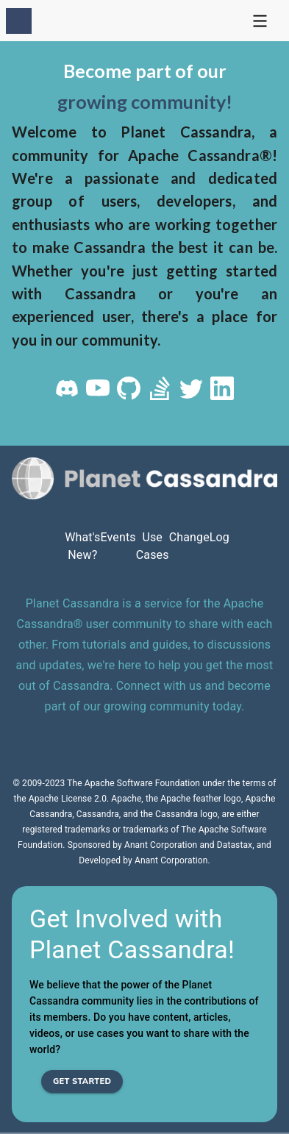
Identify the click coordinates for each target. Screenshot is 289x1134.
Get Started (82, 1081)
